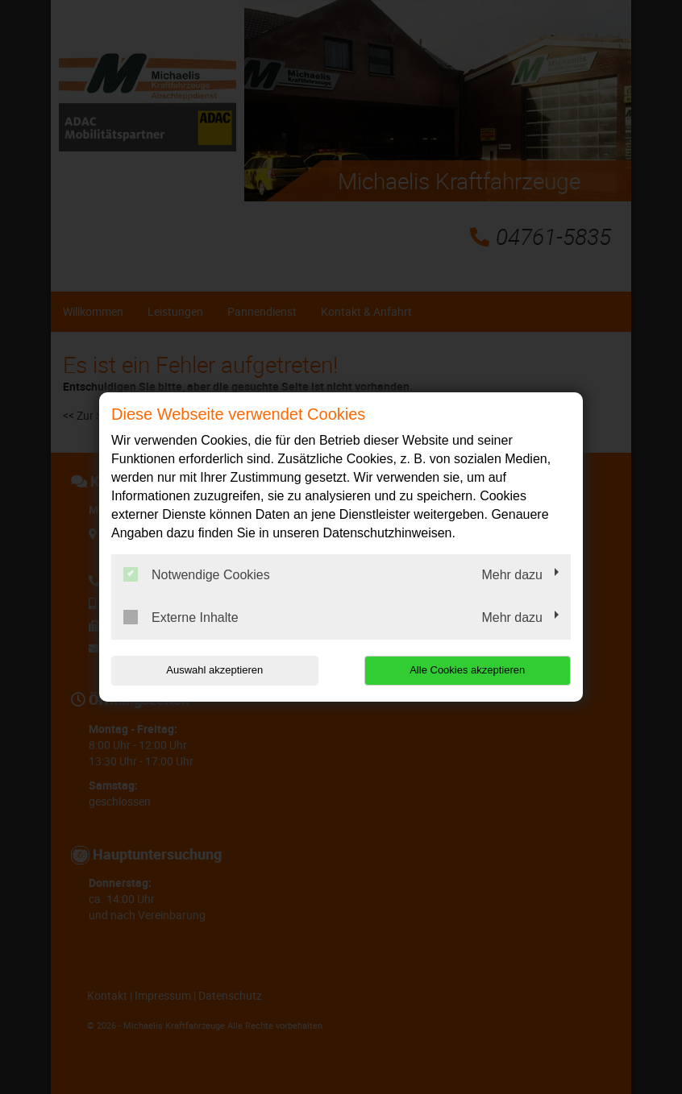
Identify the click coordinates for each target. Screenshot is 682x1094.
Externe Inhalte (181, 617)
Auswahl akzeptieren (214, 670)
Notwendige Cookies (196, 574)
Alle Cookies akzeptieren (467, 670)
